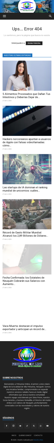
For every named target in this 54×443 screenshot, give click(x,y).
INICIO (14, 435)
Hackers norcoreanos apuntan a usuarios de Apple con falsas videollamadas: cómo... (27, 142)
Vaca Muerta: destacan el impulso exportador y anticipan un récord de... (24, 327)
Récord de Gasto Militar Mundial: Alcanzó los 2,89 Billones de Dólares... (25, 234)
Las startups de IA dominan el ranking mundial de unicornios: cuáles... (25, 189)
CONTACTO (38, 435)
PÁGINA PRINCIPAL (34, 43)
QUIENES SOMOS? (25, 435)
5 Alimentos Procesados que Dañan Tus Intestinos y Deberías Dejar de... (26, 95)
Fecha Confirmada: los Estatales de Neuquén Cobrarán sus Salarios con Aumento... (24, 281)
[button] (4, 16)
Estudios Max (38, 440)
